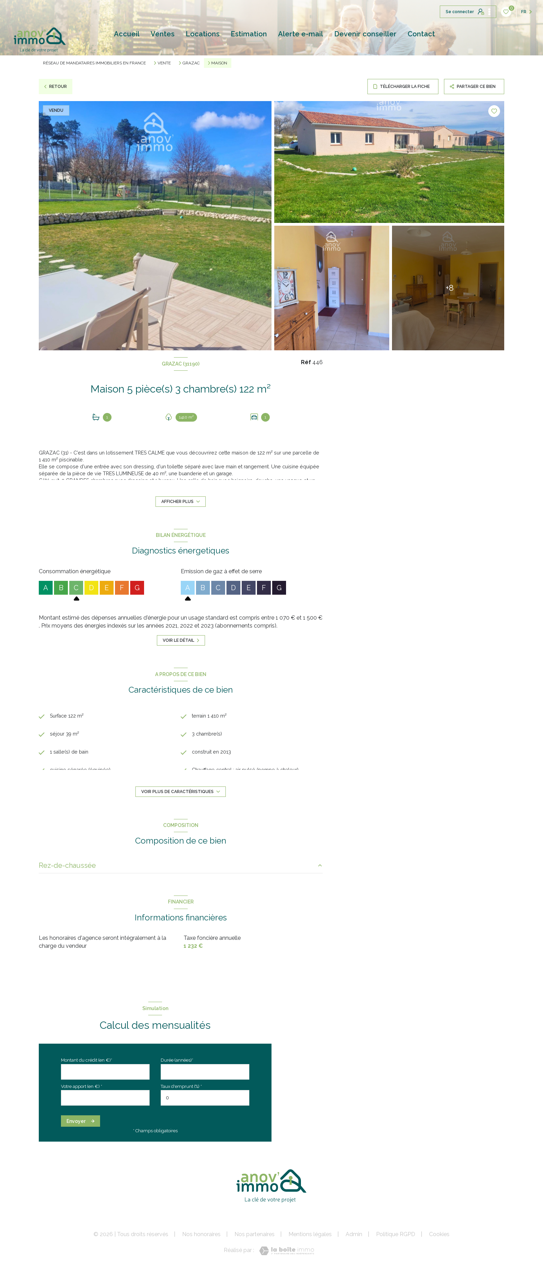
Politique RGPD (395, 1234)
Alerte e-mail (300, 33)
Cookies (439, 1234)
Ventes (163, 33)
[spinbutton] (205, 1098)
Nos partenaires (254, 1234)
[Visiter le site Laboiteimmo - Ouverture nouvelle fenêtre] (286, 1250)
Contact (421, 33)
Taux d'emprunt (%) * (181, 1086)
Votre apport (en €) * (81, 1086)
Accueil (127, 33)
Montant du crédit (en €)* (86, 1060)
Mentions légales (310, 1234)
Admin (354, 1234)
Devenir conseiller (365, 33)
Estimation (249, 33)
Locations (203, 33)
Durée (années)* (177, 1060)
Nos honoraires (201, 1234)
